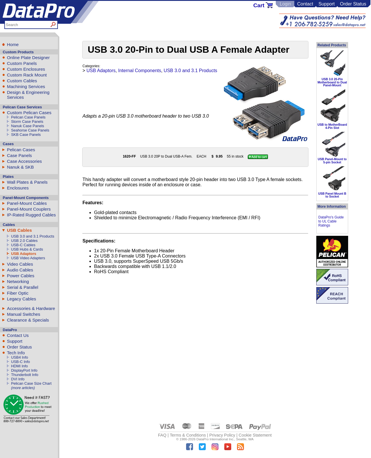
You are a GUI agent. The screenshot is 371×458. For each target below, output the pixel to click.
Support (326, 3)
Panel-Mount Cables (27, 203)
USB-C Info (20, 362)
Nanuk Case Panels (27, 126)
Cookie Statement (254, 435)
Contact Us (18, 335)
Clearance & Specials (28, 320)
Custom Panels (22, 63)
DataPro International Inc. (215, 439)
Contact (305, 3)
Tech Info (16, 352)
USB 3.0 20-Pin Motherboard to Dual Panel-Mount (332, 82)
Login (285, 3)
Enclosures (18, 187)
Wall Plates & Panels (27, 182)
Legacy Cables (21, 298)
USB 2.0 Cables (24, 240)
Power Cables (20, 275)
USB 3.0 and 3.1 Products (32, 236)
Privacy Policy (222, 435)
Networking (18, 281)
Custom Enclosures (26, 69)
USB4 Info (19, 357)
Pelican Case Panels (28, 117)
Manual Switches (23, 314)
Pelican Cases (21, 149)
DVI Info (18, 379)
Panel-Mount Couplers (29, 209)
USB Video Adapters (28, 258)
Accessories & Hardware (31, 308)
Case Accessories (24, 161)
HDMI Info (19, 366)
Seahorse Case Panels (30, 130)
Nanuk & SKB (20, 167)
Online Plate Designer (28, 57)
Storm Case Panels (27, 121)
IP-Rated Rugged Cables (31, 214)
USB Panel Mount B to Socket (332, 195)
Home (13, 44)
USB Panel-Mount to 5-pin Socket (332, 161)
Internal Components (139, 70)
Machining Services (26, 86)
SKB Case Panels (26, 134)
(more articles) (23, 388)
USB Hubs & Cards (27, 249)
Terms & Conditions (188, 435)
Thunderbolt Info (24, 375)
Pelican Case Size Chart (31, 383)
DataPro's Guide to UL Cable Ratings (331, 221)
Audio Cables (20, 269)
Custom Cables (22, 80)
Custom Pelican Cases (29, 112)
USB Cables (19, 230)
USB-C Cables (23, 245)
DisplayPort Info (24, 370)
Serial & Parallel (22, 287)
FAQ (162, 435)
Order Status (353, 3)
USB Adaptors (23, 253)
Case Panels (19, 155)
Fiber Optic (17, 293)
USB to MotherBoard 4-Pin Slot (332, 126)
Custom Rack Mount (27, 74)
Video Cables (20, 264)
